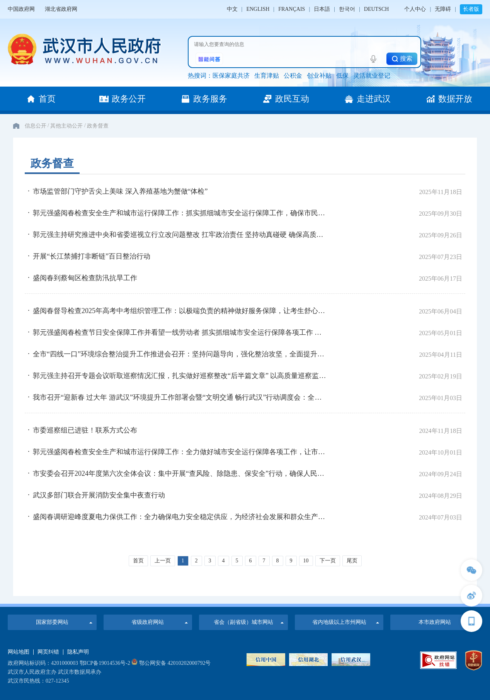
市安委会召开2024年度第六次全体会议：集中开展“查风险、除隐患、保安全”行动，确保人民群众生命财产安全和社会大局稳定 (180, 473)
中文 (232, 9)
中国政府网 (21, 9)
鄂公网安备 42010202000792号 (171, 663)
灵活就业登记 (371, 75)
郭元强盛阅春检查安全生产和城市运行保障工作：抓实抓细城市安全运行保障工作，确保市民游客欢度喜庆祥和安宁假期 (180, 213)
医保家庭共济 (231, 75)
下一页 (328, 561)
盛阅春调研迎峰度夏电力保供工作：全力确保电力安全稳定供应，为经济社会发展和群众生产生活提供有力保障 (180, 517)
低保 (342, 75)
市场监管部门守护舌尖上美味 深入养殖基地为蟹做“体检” (120, 191)
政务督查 (98, 126)
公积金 (293, 75)
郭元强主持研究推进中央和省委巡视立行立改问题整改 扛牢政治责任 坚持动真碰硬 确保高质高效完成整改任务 (180, 234)
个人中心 (415, 9)
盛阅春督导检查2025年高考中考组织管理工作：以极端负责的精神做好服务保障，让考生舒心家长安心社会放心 (180, 311)
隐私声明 (78, 652)
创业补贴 (319, 75)
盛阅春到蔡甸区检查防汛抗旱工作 (85, 278)
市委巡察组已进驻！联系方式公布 (85, 430)
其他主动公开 (66, 126)
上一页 (163, 561)
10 (306, 561)
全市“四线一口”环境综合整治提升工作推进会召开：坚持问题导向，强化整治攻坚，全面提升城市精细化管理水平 (180, 354)
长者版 (471, 9)
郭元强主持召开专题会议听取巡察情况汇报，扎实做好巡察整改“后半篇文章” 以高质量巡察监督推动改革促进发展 (180, 376)
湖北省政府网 (61, 9)
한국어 (347, 9)
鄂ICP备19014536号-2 (105, 663)
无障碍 (443, 9)
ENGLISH (257, 9)
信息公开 (35, 126)
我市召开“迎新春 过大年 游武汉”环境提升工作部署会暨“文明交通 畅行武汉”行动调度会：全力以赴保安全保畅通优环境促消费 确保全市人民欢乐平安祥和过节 (180, 397)
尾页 (352, 561)
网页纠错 (48, 652)
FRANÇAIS (291, 9)
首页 (138, 561)
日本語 (322, 9)
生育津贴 (266, 75)
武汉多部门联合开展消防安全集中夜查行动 (99, 495)
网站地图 (18, 652)
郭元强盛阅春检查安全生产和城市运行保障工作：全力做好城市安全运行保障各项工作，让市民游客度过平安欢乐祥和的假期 (180, 452)
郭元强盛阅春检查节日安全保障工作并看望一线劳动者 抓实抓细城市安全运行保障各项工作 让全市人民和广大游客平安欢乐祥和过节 (180, 332)
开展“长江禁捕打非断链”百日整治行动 (91, 256)
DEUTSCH (376, 9)
